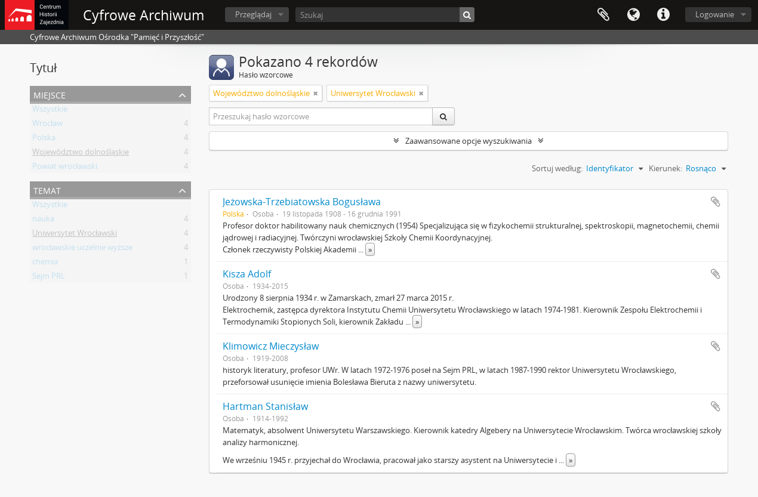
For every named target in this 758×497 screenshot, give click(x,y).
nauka (43, 220)
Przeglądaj (253, 14)
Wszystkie (49, 111)
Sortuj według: (557, 168)
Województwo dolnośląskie (80, 154)
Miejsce (49, 94)
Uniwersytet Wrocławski (74, 235)
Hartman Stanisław (265, 406)
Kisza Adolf (247, 273)
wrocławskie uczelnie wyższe (82, 249)
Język (633, 15)
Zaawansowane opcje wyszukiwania (468, 140)
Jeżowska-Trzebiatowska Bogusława (302, 201)
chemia (45, 263)
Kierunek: (665, 168)
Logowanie (714, 14)
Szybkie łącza (663, 15)
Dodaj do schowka (716, 202)
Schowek (603, 15)
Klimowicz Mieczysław (271, 346)
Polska (44, 139)
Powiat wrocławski (64, 168)
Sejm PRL (48, 278)
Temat (47, 189)
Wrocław (47, 125)
